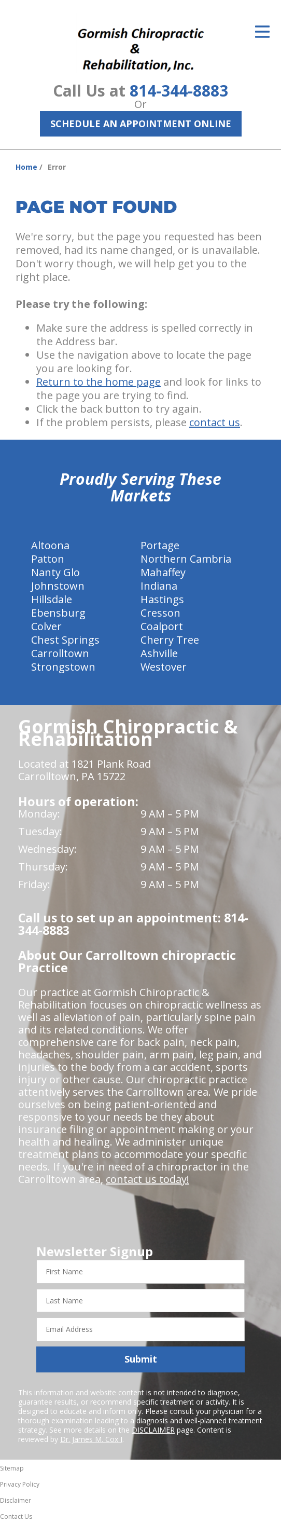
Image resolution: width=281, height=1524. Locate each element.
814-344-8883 (179, 90)
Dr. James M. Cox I (91, 1439)
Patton (47, 559)
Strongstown (63, 667)
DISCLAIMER (153, 1430)
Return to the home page (98, 382)
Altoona (50, 545)
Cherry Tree (169, 640)
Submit (140, 1359)
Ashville (159, 653)
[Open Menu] (262, 31)
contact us (214, 422)
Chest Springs (65, 640)
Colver (46, 626)
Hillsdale (51, 599)
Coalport (161, 626)
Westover (163, 667)
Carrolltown (60, 653)
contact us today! (147, 1179)
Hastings (162, 599)
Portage (159, 545)
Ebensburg (58, 613)
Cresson (160, 613)
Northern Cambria (185, 559)
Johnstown (58, 586)
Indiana (158, 586)
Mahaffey (163, 572)
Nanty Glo (55, 572)
